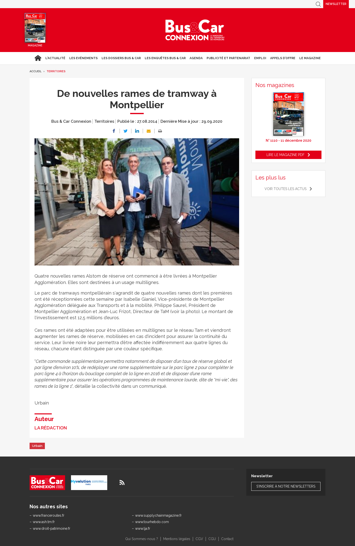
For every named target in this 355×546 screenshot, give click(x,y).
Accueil (37, 58)
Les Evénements (83, 58)
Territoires (56, 71)
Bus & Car (195, 30)
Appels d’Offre (282, 58)
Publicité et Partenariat (228, 58)
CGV (199, 539)
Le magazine (310, 58)
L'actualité (55, 58)
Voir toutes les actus (285, 189)
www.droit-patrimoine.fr (51, 528)
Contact (227, 539)
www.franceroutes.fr (48, 515)
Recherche (318, 4)
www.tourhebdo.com (152, 522)
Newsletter (336, 4)
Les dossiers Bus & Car (121, 58)
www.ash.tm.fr (44, 522)
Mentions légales (176, 539)
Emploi (260, 58)
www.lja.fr (142, 528)
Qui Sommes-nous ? (141, 539)
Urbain (37, 446)
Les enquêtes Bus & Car (165, 58)
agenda (196, 58)
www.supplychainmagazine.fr (158, 515)
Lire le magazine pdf (285, 155)
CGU (212, 539)
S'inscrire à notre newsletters (285, 486)
